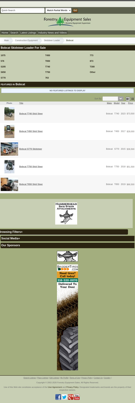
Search (14, 32)
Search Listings (30, 378)
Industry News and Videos (52, 32)
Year (123, 103)
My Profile (64, 378)
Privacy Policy (87, 378)
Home (5, 32)
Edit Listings (54, 378)
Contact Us (98, 378)
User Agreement (55, 387)
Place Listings (42, 378)
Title (21, 103)
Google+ (107, 378)
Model (117, 103)
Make (109, 103)
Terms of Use (75, 378)
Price (130, 103)
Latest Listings (28, 32)
